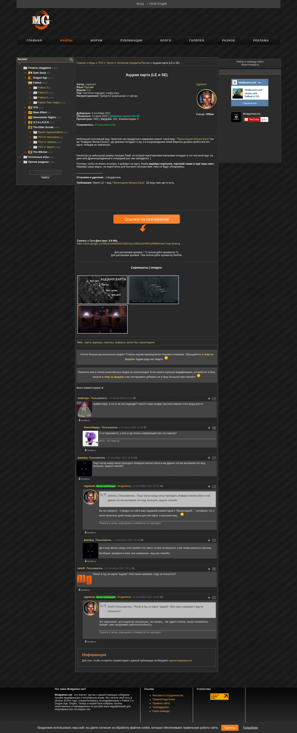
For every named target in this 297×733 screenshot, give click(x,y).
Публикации (131, 40)
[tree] (45, 114)
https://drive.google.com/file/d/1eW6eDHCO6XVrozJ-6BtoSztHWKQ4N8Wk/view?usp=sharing (128, 243)
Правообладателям (164, 699)
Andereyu (83, 398)
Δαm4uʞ (82, 457)
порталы (109, 342)
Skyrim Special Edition (50, 132)
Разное (228, 40)
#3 (135, 457)
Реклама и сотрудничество (168, 695)
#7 (145, 427)
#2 (161, 597)
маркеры (97, 342)
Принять (230, 727)
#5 (141, 540)
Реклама (261, 40)
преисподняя (147, 342)
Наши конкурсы (250, 64)
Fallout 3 (43, 92)
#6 (134, 398)
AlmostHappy (92, 427)
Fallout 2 (42, 87)
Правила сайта (161, 703)
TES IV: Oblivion (47, 142)
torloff (81, 568)
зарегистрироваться (180, 660)
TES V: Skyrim (46, 147)
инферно (120, 342)
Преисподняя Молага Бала (193, 139)
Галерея (196, 40)
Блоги (165, 40)
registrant (201, 84)
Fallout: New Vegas (49, 102)
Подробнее (250, 727)
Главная (34, 40)
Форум (96, 40)
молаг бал (132, 342)
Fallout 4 (43, 97)
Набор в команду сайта (250, 61)
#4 (161, 486)
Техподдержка (161, 707)
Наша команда (161, 711)
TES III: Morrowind (47, 137)
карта (88, 342)
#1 (133, 568)
